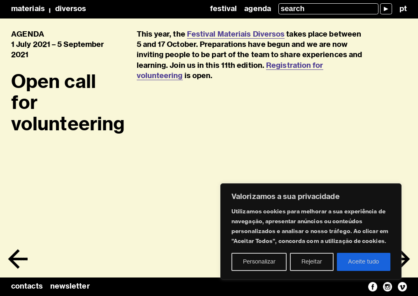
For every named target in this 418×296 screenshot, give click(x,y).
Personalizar (259, 262)
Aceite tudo (363, 262)
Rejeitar (311, 262)
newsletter (70, 286)
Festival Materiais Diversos (236, 34)
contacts (27, 286)
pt (403, 9)
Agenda (257, 9)
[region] (311, 231)
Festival (223, 9)
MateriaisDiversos (48, 9)
